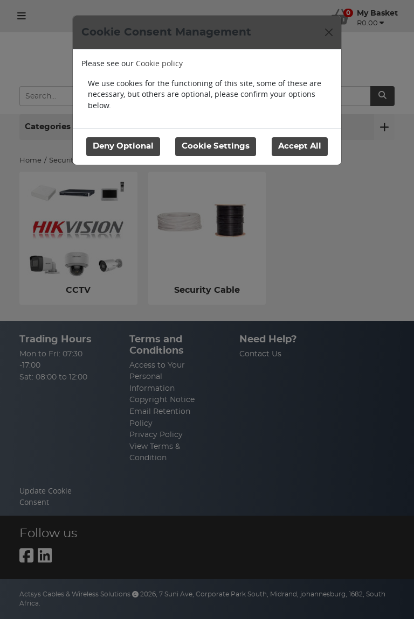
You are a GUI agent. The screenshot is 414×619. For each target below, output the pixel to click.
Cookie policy (159, 63)
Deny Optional (123, 146)
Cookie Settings (216, 146)
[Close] (329, 32)
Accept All (299, 146)
